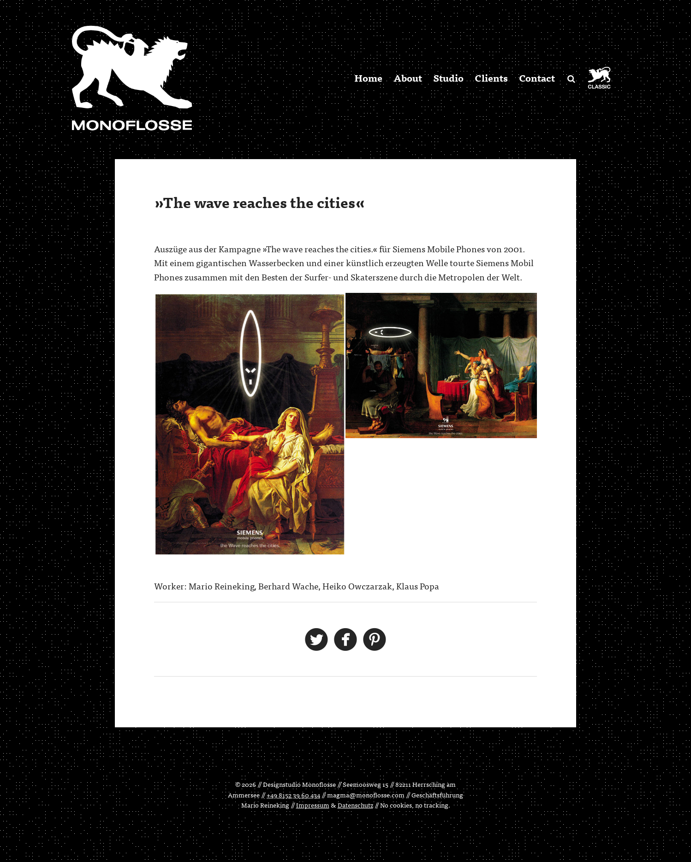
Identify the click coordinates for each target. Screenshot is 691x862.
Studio (448, 77)
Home (368, 77)
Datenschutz (355, 805)
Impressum (312, 805)
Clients (491, 77)
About (407, 77)
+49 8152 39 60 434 (293, 795)
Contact (537, 77)
